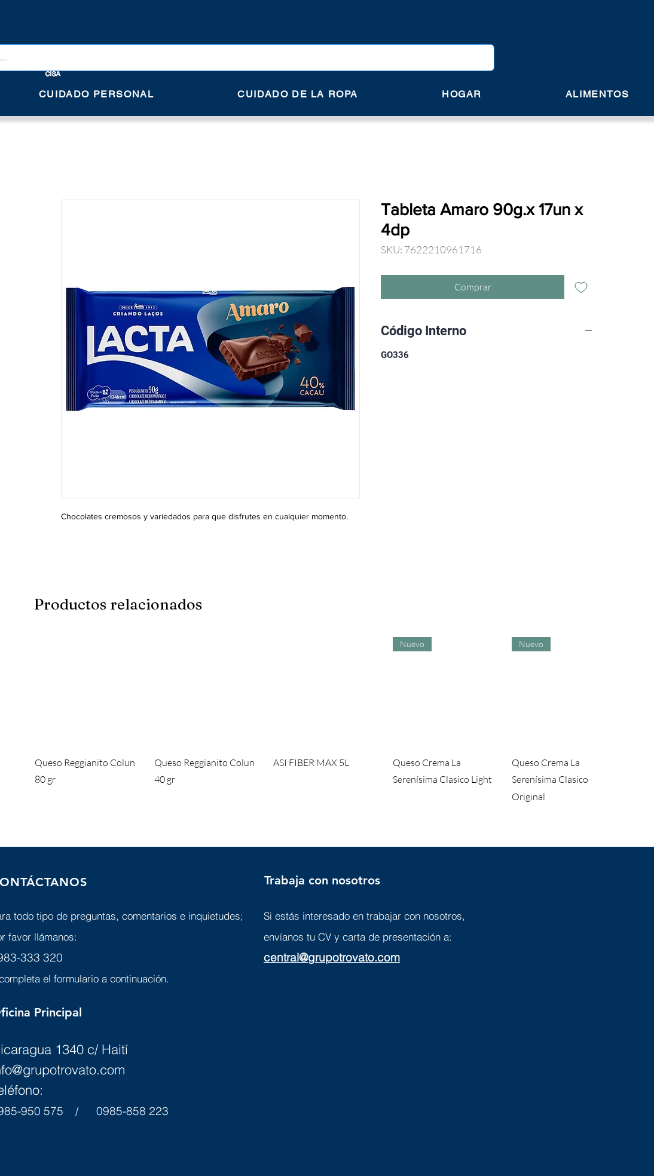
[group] (327, 721)
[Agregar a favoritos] (581, 287)
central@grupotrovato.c (324, 957)
